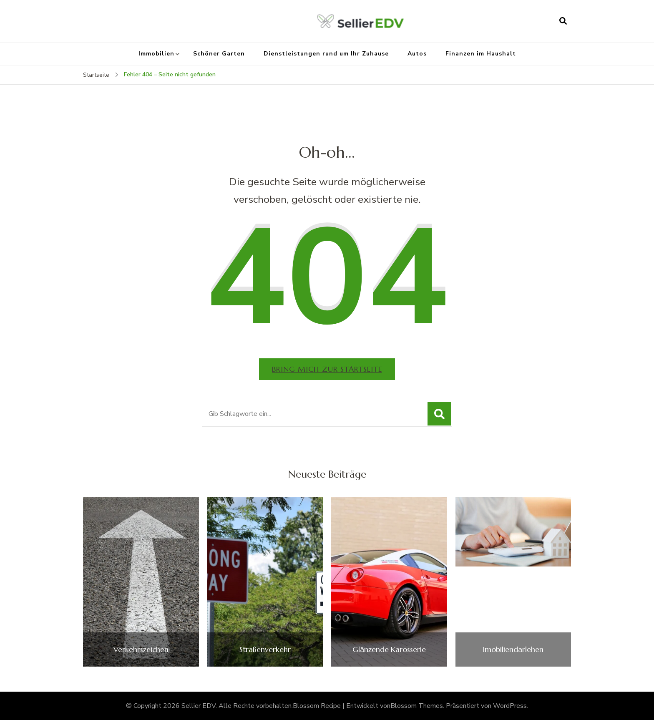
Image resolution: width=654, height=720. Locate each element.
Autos (417, 54)
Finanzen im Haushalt (480, 54)
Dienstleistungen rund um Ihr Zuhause (326, 54)
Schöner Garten (219, 54)
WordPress (510, 705)
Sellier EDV (198, 705)
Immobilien (156, 54)
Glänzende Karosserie (389, 649)
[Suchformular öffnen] (563, 21)
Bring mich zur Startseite (327, 369)
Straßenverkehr (265, 649)
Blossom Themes (416, 705)
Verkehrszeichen (141, 649)
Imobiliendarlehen (513, 649)
